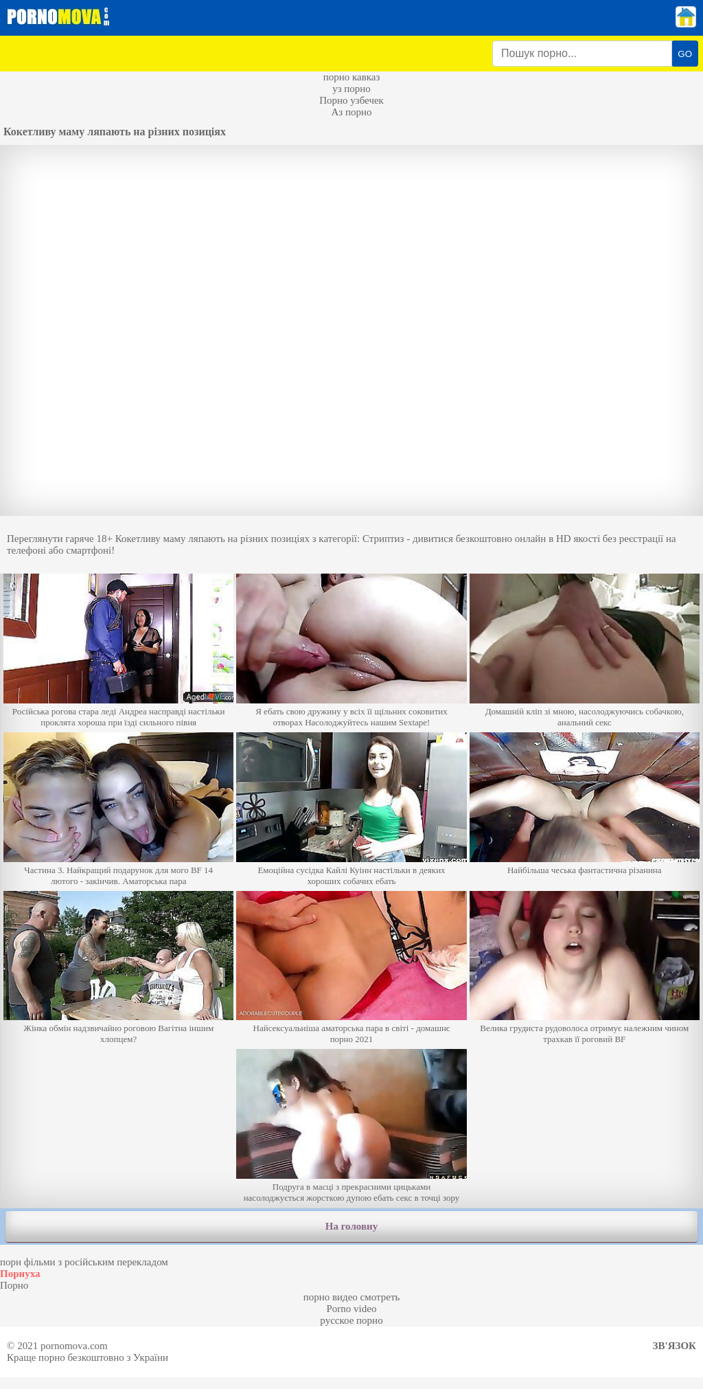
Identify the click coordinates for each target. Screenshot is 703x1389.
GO (685, 54)
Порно (14, 1285)
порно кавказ (351, 76)
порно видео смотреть (351, 1296)
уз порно (351, 88)
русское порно (351, 1320)
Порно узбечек (351, 100)
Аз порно (351, 111)
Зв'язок (674, 1345)
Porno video (352, 1308)
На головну (351, 1226)
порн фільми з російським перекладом (84, 1261)
